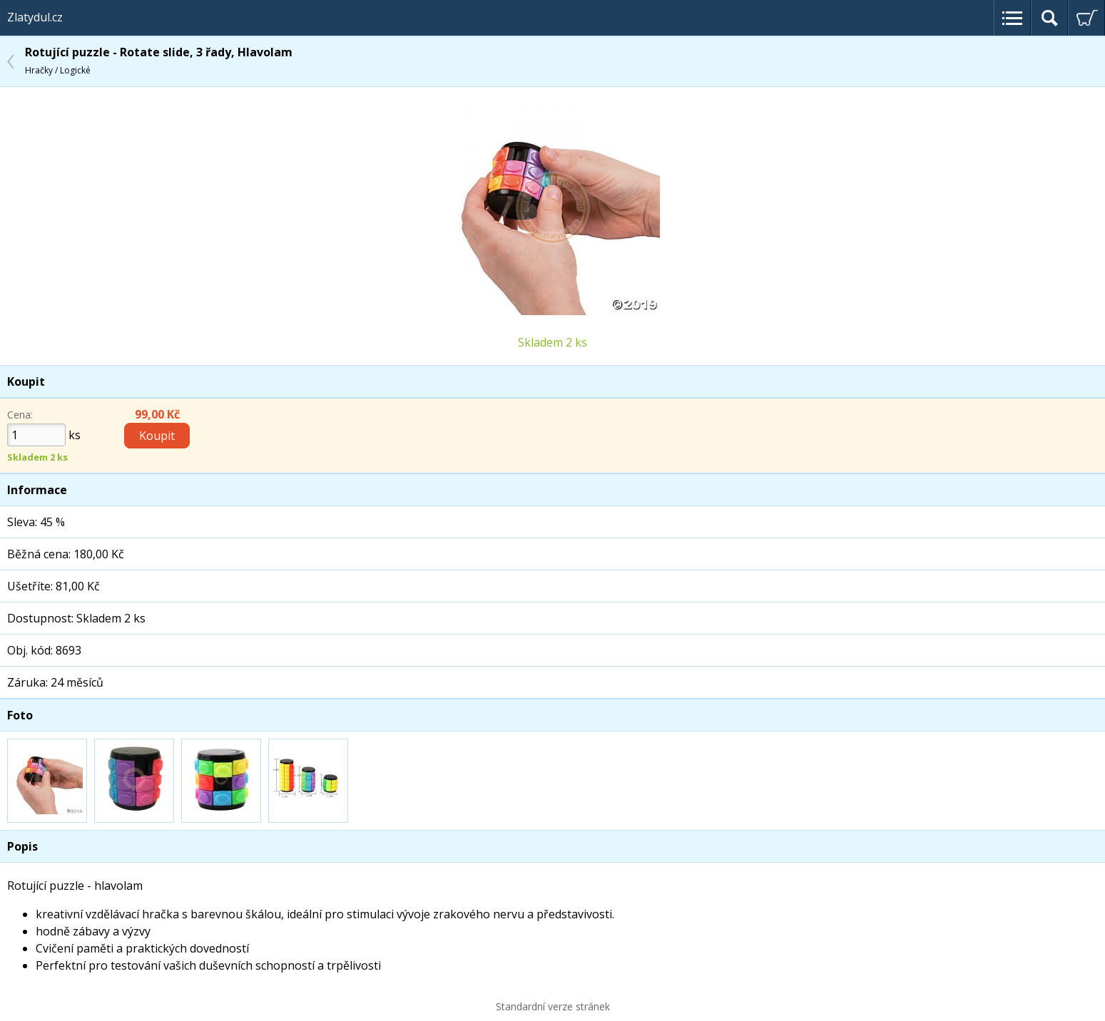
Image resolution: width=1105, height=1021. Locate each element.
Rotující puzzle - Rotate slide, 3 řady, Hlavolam (158, 60)
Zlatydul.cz (35, 17)
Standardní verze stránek (553, 1006)
